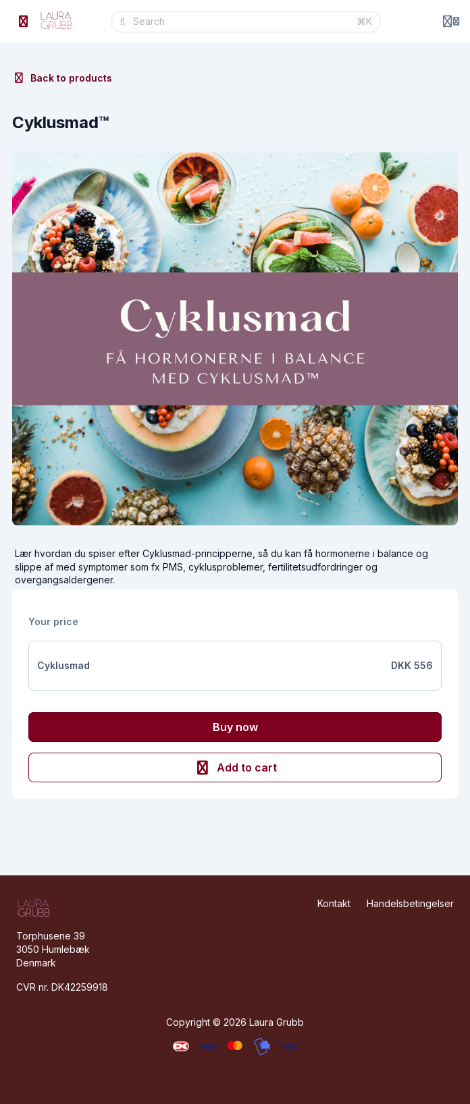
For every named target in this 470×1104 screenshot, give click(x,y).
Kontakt (333, 903)
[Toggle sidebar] (23, 21)
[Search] (240, 21)
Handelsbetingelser (410, 903)
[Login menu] (451, 21)
